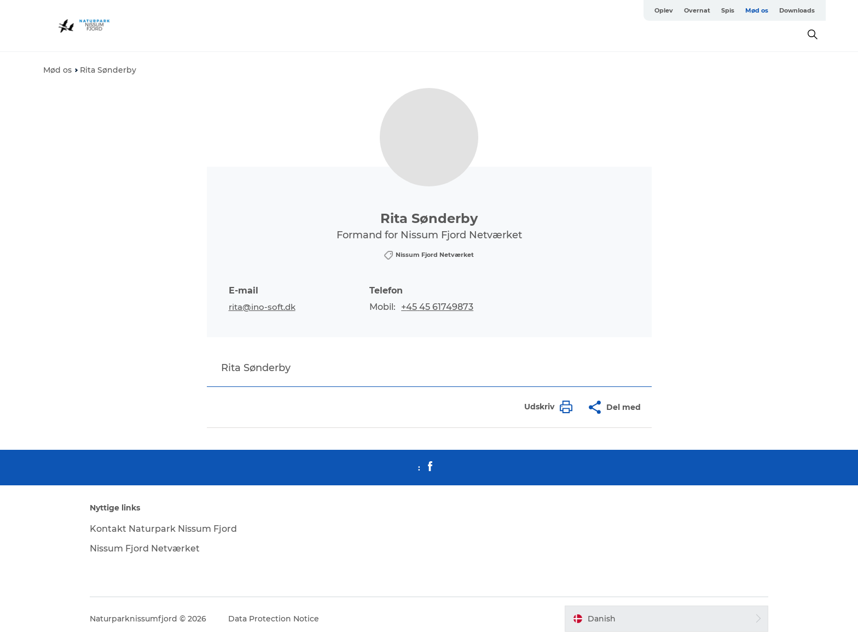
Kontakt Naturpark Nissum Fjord (163, 529)
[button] (545, 407)
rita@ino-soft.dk (262, 307)
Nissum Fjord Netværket (145, 548)
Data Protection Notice (273, 619)
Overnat (697, 10)
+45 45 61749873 (437, 307)
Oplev (663, 10)
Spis (727, 10)
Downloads (797, 10)
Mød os (756, 10)
